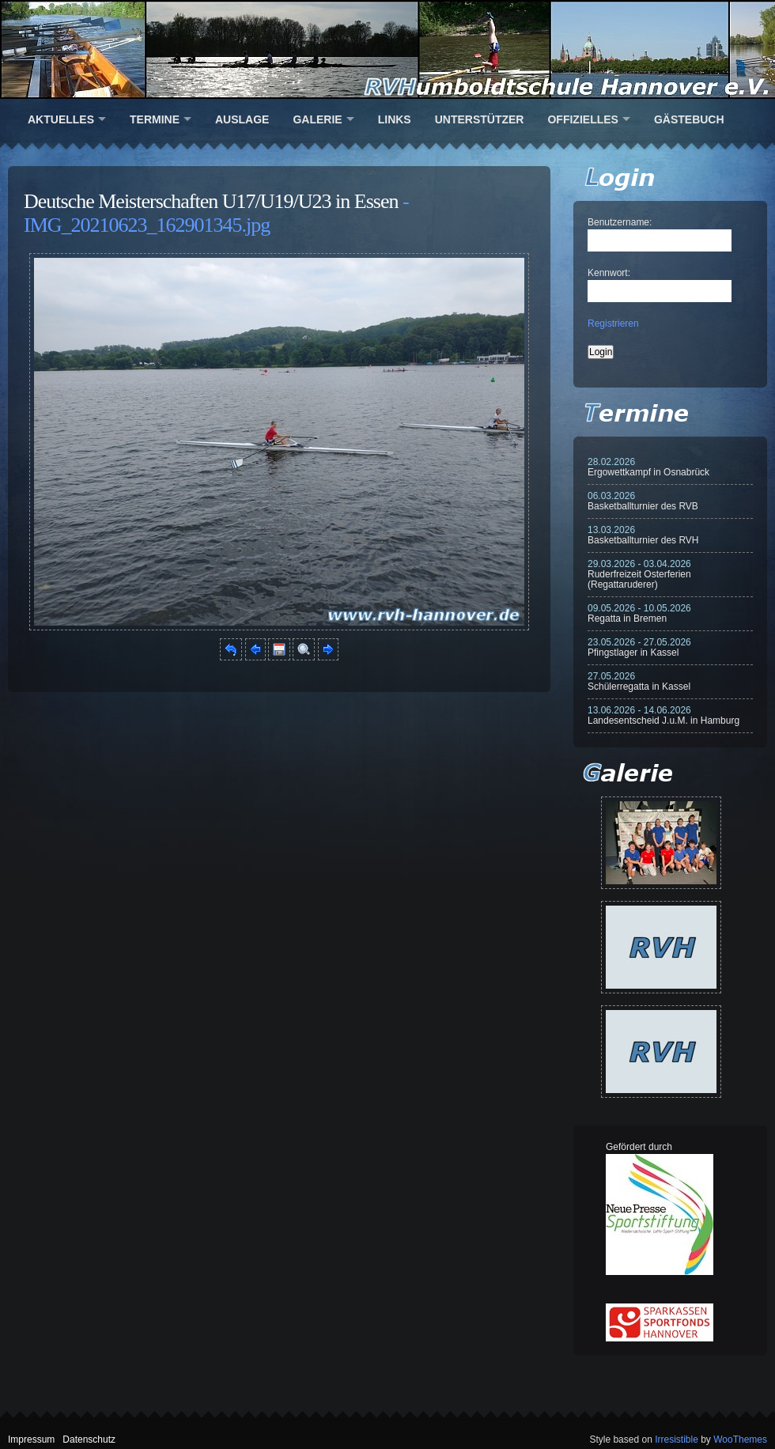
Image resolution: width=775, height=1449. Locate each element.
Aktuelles (61, 119)
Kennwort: (609, 272)
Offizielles (582, 119)
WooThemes (740, 1439)
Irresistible (676, 1439)
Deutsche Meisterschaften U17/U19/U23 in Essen (211, 201)
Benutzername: (620, 222)
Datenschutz (88, 1439)
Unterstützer (479, 119)
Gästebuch (689, 119)
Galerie (317, 119)
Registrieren (613, 323)
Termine (155, 119)
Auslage (242, 119)
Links (394, 119)
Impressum (31, 1439)
